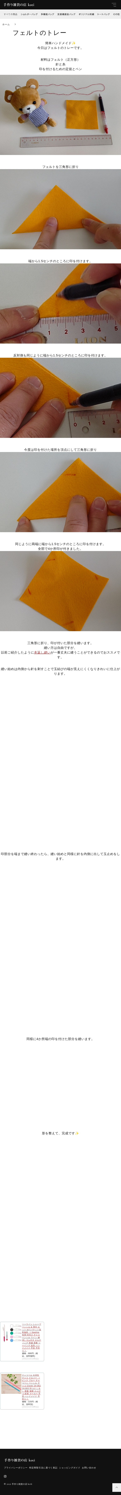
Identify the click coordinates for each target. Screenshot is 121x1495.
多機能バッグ (47, 14)
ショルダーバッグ (29, 14)
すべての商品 (10, 14)
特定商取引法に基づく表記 (43, 1467)
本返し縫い (42, 652)
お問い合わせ (89, 1467)
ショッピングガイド (69, 1467)
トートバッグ (103, 14)
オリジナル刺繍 (86, 14)
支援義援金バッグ (66, 14)
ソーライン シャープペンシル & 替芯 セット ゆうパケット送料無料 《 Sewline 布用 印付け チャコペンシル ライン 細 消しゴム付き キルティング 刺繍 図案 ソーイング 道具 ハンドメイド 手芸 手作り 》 (31, 1337)
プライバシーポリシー (16, 1467)
